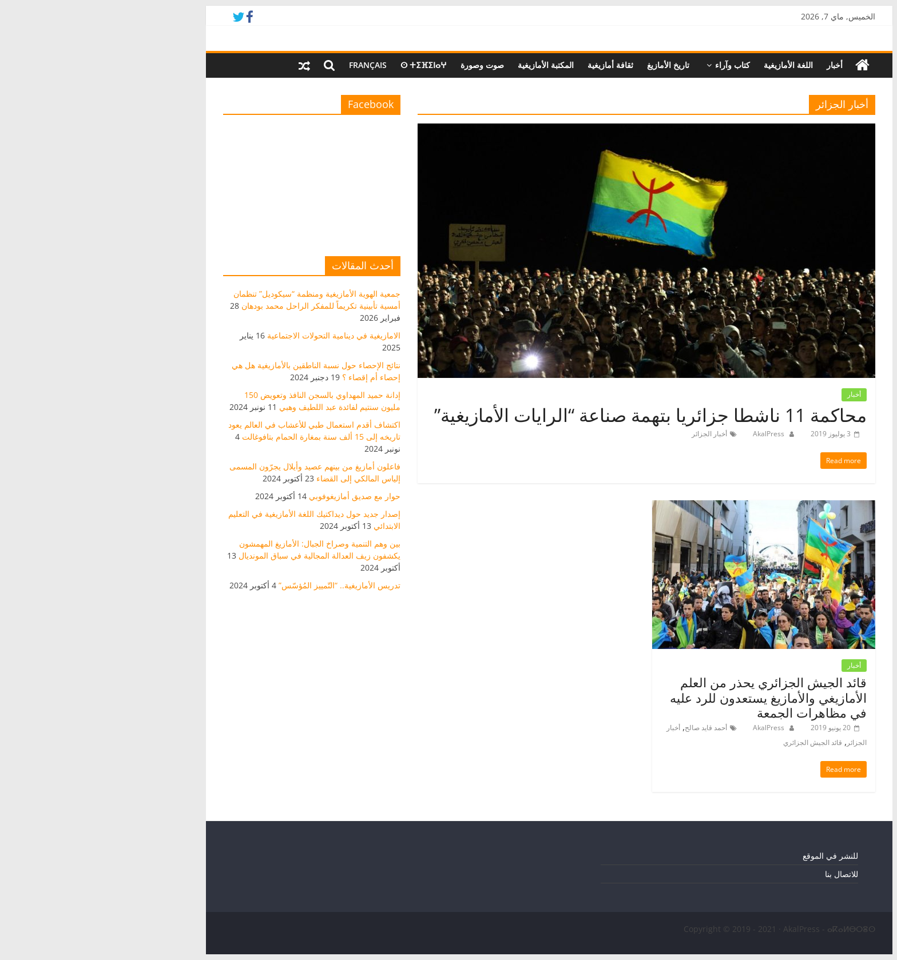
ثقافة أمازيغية (510, 64)
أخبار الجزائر (608, 434)
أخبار (734, 64)
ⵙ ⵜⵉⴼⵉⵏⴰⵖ (323, 64)
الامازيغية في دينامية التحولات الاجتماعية (233, 335)
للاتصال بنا (740, 874)
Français (267, 64)
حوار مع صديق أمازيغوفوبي (254, 496)
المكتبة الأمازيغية (445, 64)
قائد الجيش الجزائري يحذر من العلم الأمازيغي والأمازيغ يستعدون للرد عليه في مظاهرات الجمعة (667, 697)
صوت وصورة (381, 64)
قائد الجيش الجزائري (711, 742)
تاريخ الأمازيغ (567, 64)
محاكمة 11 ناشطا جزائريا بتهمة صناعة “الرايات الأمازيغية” (550, 415)
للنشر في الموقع (729, 855)
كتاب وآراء (631, 64)
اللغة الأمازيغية (687, 64)
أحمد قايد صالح (605, 727)
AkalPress (667, 434)
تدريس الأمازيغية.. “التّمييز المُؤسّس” (239, 585)
